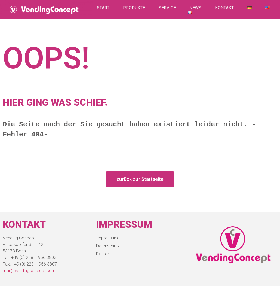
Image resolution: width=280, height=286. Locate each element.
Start (103, 7)
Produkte (134, 7)
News (195, 7)
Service (167, 7)
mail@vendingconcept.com (29, 270)
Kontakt (224, 7)
